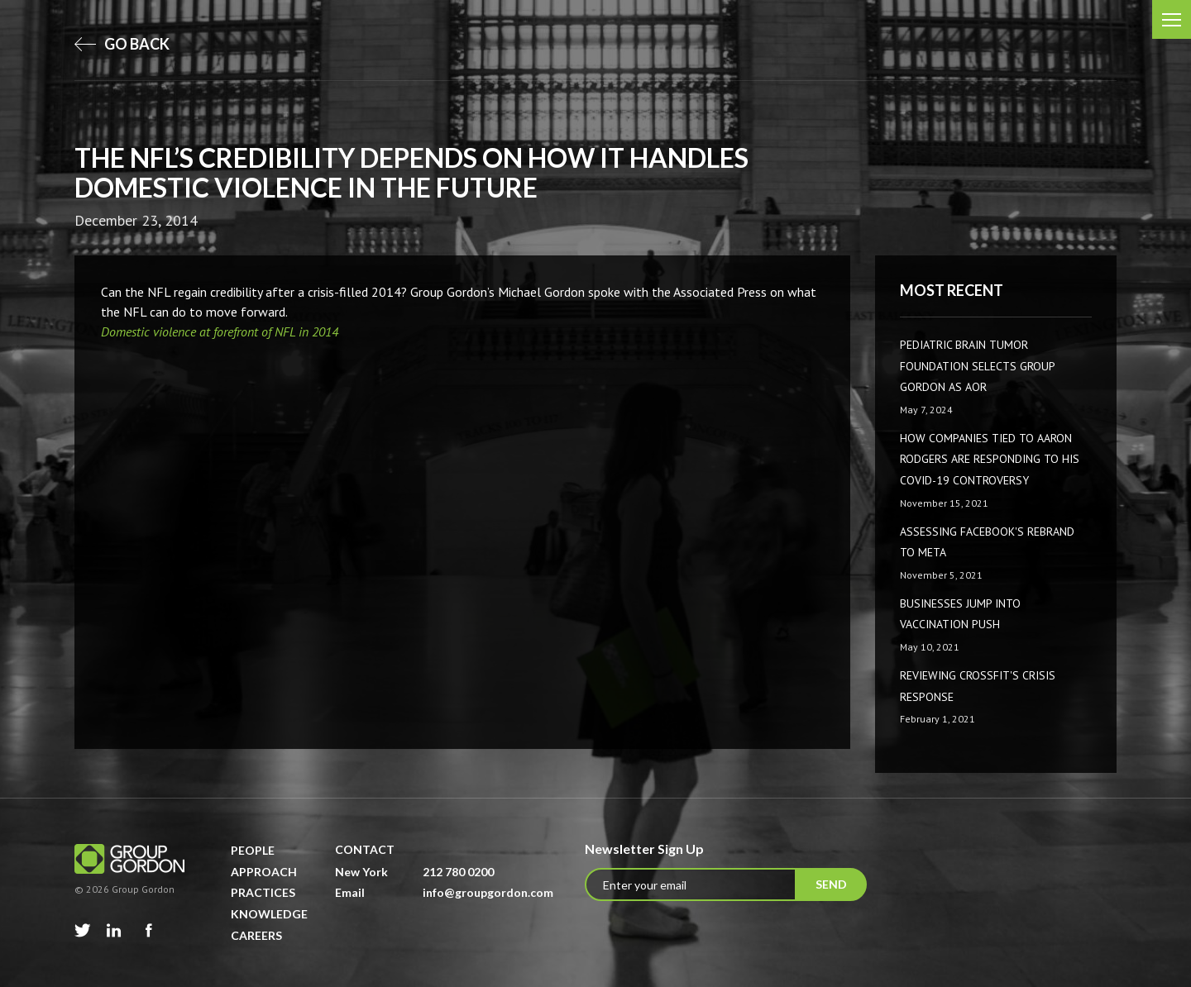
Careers (256, 935)
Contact (365, 849)
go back (122, 44)
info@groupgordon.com (488, 892)
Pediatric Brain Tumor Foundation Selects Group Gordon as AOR (977, 365)
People (253, 850)
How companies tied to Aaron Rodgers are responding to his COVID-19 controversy (989, 459)
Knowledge (269, 914)
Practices (263, 892)
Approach (264, 872)
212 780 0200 (458, 872)
